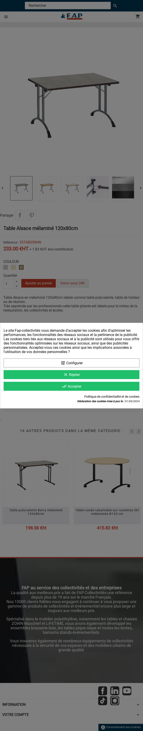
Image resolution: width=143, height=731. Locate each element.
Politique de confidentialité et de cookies (111, 396)
